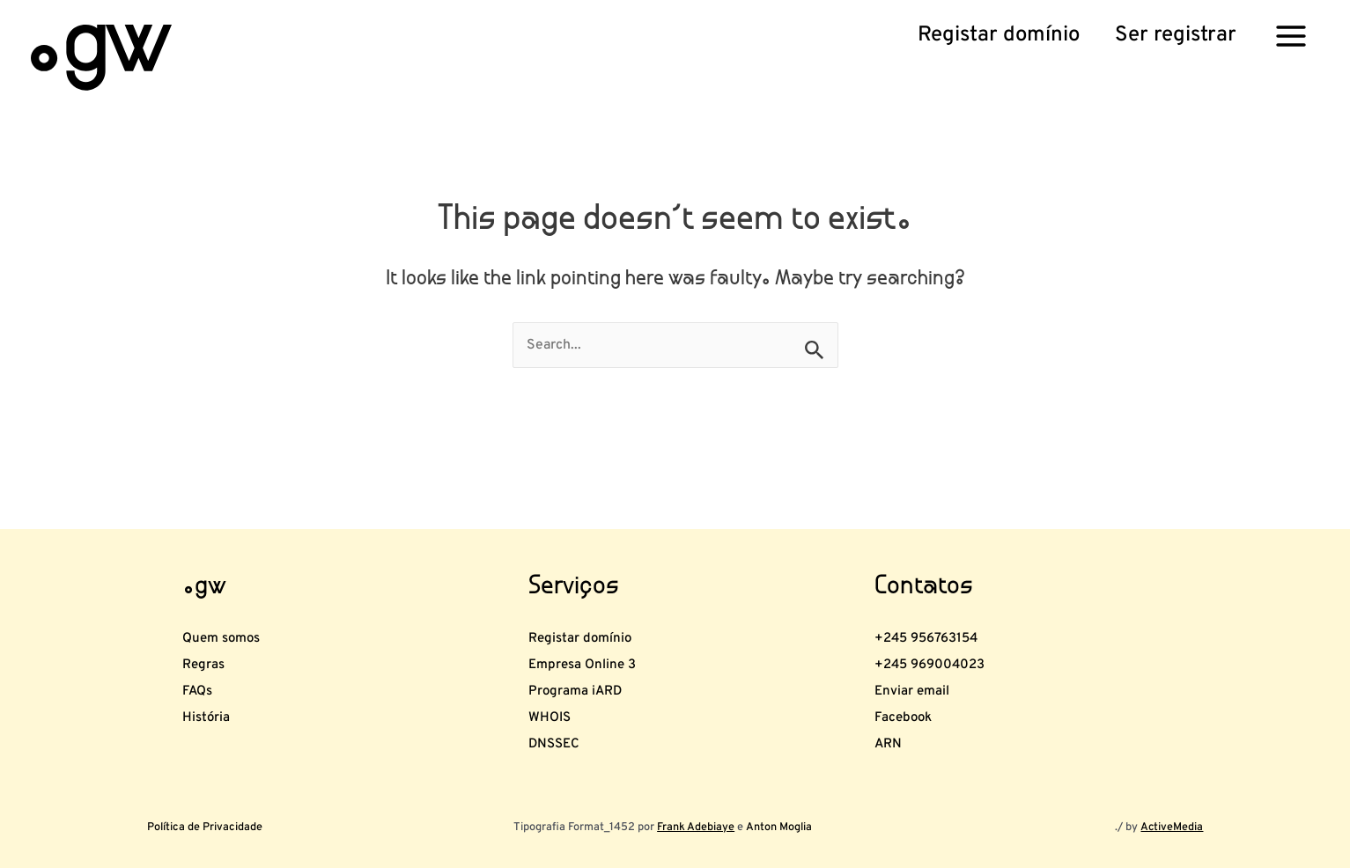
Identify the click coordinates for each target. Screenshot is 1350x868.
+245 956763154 (947, 592)
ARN (893, 738)
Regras (211, 629)
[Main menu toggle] (1291, 35)
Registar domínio (598, 592)
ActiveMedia (1171, 827)
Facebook (914, 702)
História (214, 702)
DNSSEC (563, 738)
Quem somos (236, 592)
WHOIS (557, 702)
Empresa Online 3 (601, 629)
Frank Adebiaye (695, 827)
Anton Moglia (778, 827)
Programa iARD (591, 665)
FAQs (202, 665)
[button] (998, 36)
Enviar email (925, 665)
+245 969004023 (951, 629)
